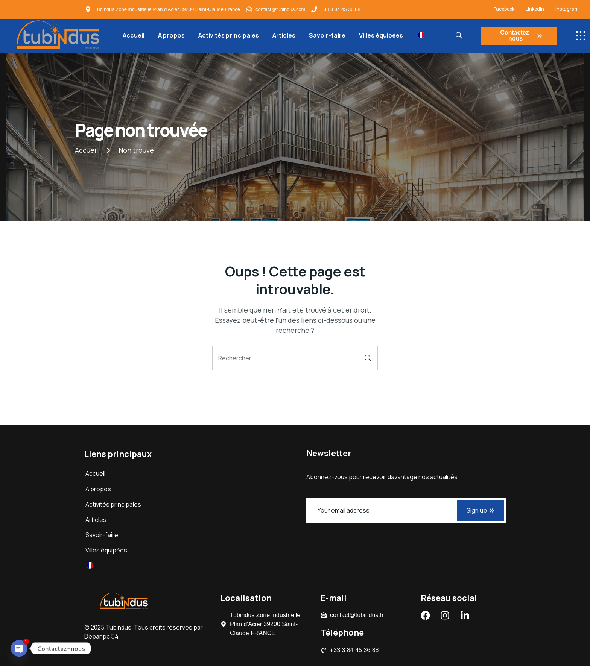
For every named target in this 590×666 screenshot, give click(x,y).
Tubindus (118, 627)
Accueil (133, 35)
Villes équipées (381, 35)
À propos (171, 35)
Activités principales (228, 35)
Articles (283, 35)
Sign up (480, 510)
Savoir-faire (327, 35)
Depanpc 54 (101, 636)
